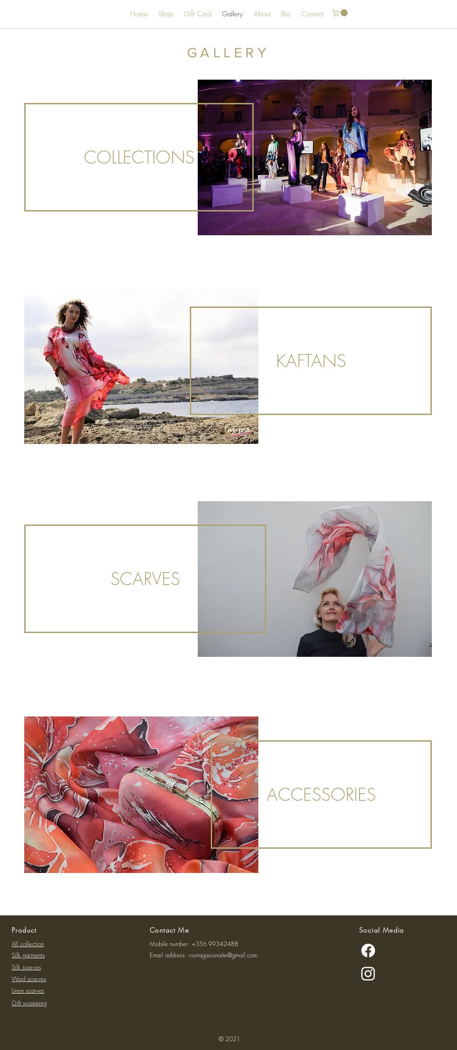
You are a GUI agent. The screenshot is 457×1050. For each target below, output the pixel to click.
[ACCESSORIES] (321, 794)
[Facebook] (368, 950)
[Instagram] (368, 973)
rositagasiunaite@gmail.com (222, 955)
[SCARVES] (145, 579)
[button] (340, 12)
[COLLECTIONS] (139, 157)
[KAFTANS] (311, 361)
